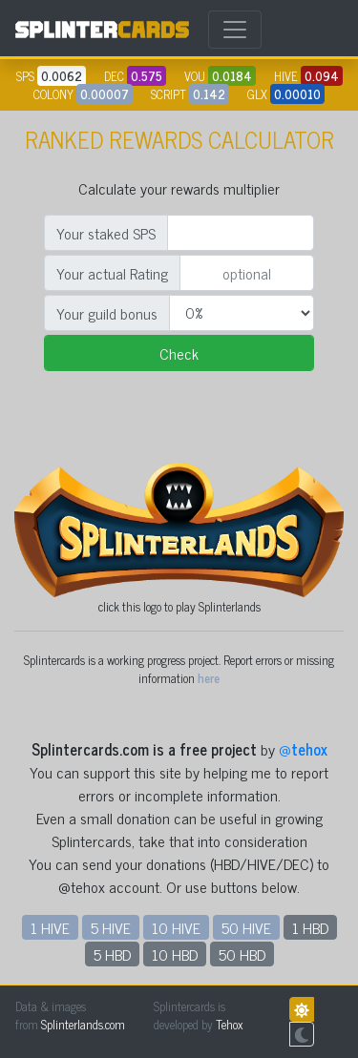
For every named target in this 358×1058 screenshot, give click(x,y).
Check (179, 353)
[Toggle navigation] (235, 29)
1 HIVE (50, 927)
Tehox (229, 1024)
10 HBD (175, 954)
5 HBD (112, 954)
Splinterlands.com (83, 1024)
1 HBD (310, 927)
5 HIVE (111, 927)
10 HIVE (176, 927)
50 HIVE (246, 927)
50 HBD (242, 954)
